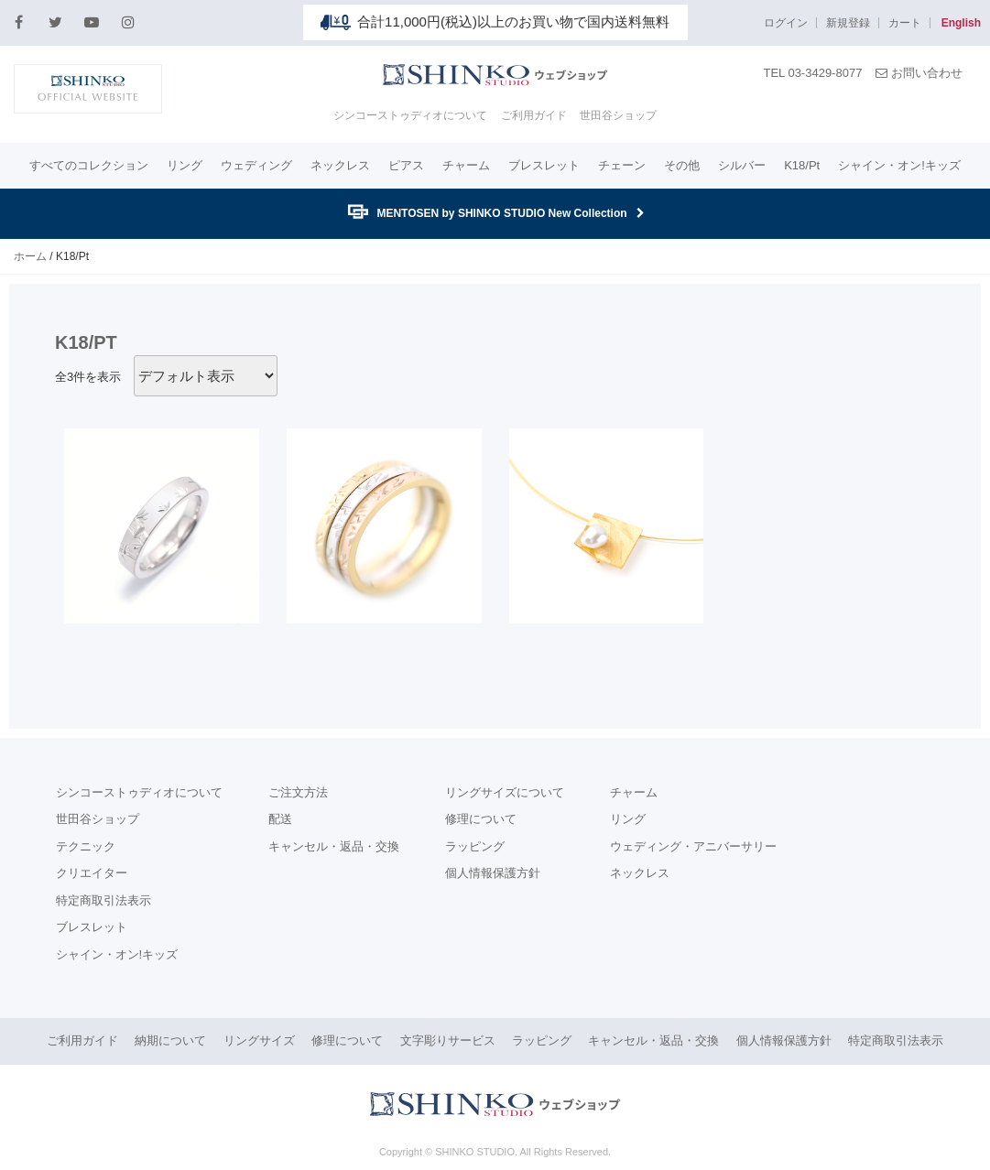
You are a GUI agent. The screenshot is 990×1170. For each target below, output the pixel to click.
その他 (682, 165)
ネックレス (340, 165)
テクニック (85, 846)
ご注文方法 (298, 792)
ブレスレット (544, 165)
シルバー (742, 165)
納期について (170, 1040)
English (961, 22)
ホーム (30, 256)
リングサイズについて (504, 792)
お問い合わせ (919, 73)
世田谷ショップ (618, 115)
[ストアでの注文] (205, 375)
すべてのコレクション (88, 165)
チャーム (466, 165)
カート (904, 22)
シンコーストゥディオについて (410, 115)
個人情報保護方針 (492, 873)
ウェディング (256, 165)
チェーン (622, 165)
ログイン (786, 22)
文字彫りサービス (447, 1040)
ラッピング (475, 846)
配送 (280, 819)
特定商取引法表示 (103, 900)
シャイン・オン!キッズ (899, 165)
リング (184, 165)
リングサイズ (259, 1040)
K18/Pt (802, 165)
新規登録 (848, 22)
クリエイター (91, 873)
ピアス (406, 165)
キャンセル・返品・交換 (333, 846)
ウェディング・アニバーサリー (693, 846)
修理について (481, 819)
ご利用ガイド (534, 115)
